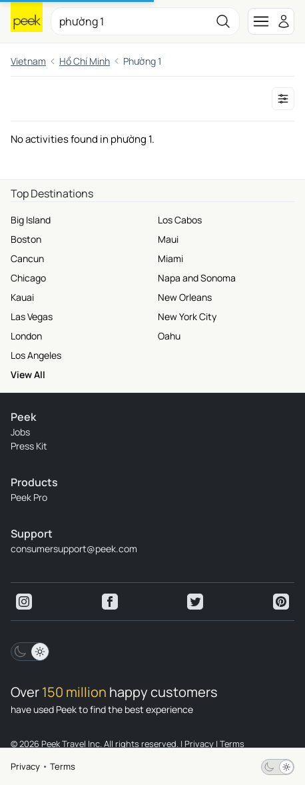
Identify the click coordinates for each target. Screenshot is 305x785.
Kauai (22, 297)
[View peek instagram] (24, 602)
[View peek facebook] (110, 602)
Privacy (25, 766)
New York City (187, 316)
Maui (168, 239)
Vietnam (28, 61)
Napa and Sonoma (197, 277)
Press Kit (29, 446)
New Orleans (185, 297)
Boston (26, 239)
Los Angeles (36, 355)
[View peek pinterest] (281, 602)
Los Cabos (180, 219)
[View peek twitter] (195, 602)
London (26, 335)
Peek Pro (29, 497)
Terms (62, 766)
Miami (170, 258)
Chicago (28, 277)
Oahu (169, 335)
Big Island (31, 219)
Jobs (20, 432)
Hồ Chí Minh (84, 61)
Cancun (27, 258)
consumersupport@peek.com (74, 548)
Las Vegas (32, 316)
